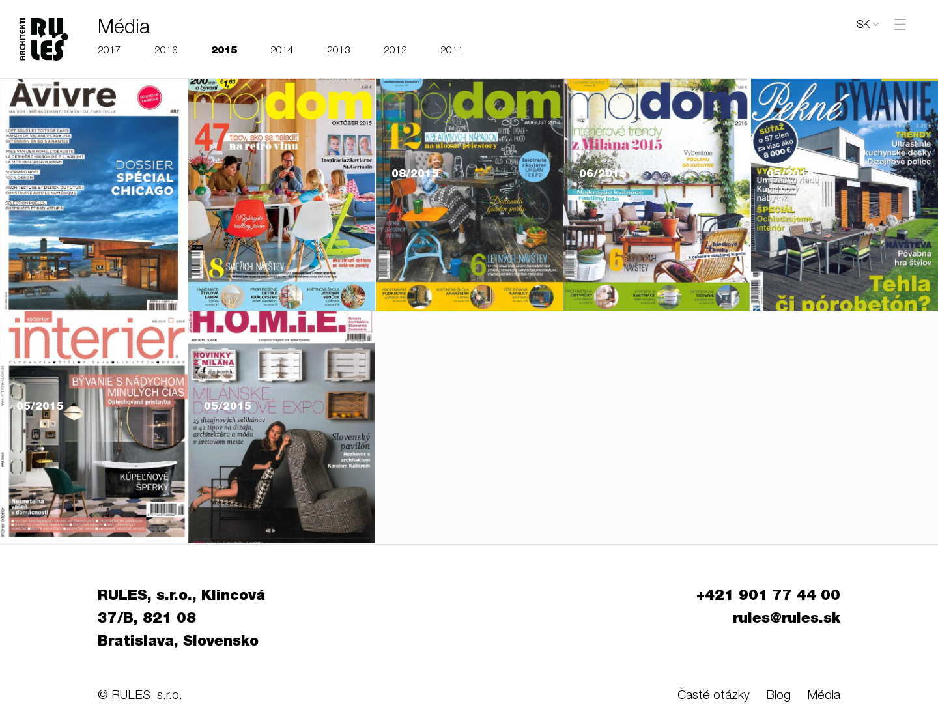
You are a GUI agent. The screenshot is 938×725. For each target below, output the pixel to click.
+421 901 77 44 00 (768, 597)
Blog (778, 696)
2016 (166, 51)
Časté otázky (713, 696)
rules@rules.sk (786, 619)
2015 (224, 51)
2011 (452, 51)
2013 (338, 51)
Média (823, 696)
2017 (109, 51)
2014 (282, 51)
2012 (395, 51)
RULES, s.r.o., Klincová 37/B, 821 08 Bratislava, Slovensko (181, 619)
